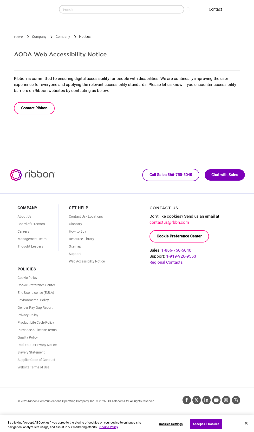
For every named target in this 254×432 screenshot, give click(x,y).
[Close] (246, 425)
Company (39, 37)
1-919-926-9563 (181, 256)
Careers (23, 231)
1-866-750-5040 (176, 250)
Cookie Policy (27, 278)
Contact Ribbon (34, 108)
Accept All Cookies (206, 426)
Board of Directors (31, 224)
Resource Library (81, 239)
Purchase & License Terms (37, 330)
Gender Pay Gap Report (35, 307)
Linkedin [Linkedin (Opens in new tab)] (206, 400)
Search (189, 9)
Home (18, 37)
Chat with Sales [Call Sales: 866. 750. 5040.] (224, 174)
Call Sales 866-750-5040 (171, 174)
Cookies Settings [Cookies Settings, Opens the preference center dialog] (171, 426)
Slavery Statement (31, 352)
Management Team (32, 239)
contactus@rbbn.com (169, 222)
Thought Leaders (30, 246)
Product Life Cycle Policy (36, 322)
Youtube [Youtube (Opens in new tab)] (216, 400)
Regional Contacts (166, 262)
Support (75, 254)
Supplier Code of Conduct (36, 360)
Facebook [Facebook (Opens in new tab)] (186, 400)
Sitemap (75, 246)
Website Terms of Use (33, 367)
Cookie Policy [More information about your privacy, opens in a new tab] (108, 429)
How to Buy (77, 231)
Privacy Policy (28, 315)
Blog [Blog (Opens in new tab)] (236, 400)
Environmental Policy (33, 300)
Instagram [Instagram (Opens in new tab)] (226, 400)
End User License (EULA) (36, 293)
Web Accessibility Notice (87, 261)
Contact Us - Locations (86, 216)
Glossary (75, 224)
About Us (24, 216)
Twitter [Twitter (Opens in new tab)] (196, 400)
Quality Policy (28, 337)
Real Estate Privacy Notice (37, 345)
